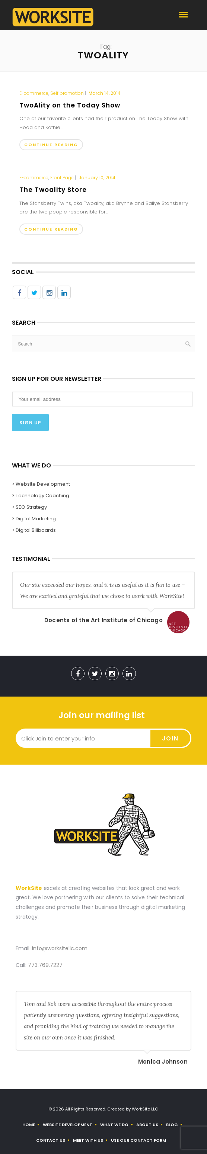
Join (170, 738)
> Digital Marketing (34, 518)
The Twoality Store (53, 189)
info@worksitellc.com (59, 948)
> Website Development (41, 484)
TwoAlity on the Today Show (69, 105)
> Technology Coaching (40, 495)
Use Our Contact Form (138, 1140)
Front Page (62, 178)
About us (147, 1125)
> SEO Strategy (29, 507)
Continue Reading (51, 145)
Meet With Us (88, 1140)
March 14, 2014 (105, 93)
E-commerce (33, 93)
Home (28, 1125)
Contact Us (50, 1140)
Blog (172, 1125)
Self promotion (67, 93)
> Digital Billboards (34, 530)
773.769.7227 (45, 965)
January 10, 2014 (97, 177)
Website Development (67, 1125)
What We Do (114, 1125)
